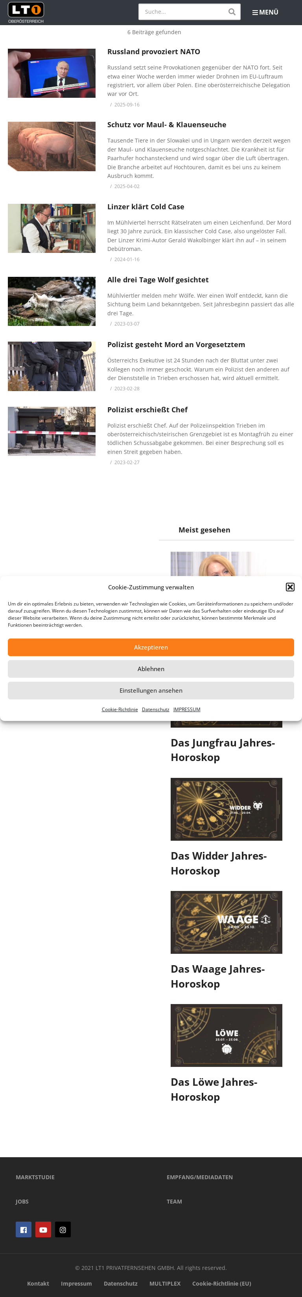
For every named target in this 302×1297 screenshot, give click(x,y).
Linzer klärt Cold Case (145, 206)
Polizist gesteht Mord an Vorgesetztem (176, 344)
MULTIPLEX (164, 1283)
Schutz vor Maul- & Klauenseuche (166, 124)
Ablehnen (151, 669)
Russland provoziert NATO (153, 51)
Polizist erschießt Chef (147, 409)
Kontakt (38, 1283)
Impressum (76, 1283)
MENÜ (265, 12)
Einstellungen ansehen (151, 690)
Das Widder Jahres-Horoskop (219, 863)
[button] (290, 587)
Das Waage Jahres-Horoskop (218, 976)
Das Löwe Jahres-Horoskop (214, 1089)
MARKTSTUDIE (35, 1177)
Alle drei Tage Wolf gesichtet (158, 279)
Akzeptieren (151, 647)
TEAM (174, 1201)
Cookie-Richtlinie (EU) (221, 1283)
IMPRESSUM (187, 709)
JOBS (22, 1201)
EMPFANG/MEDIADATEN (200, 1177)
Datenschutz (155, 709)
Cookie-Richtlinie (120, 709)
